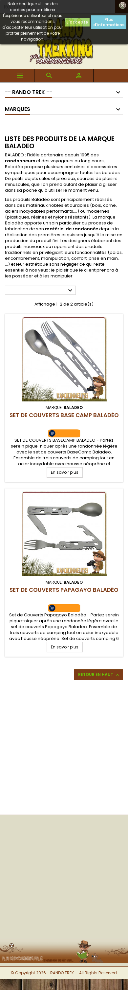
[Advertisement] (61, 746)
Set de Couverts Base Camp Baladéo (64, 415)
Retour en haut (99, 675)
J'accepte (77, 22)
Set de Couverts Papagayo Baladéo (64, 590)
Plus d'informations (108, 22)
